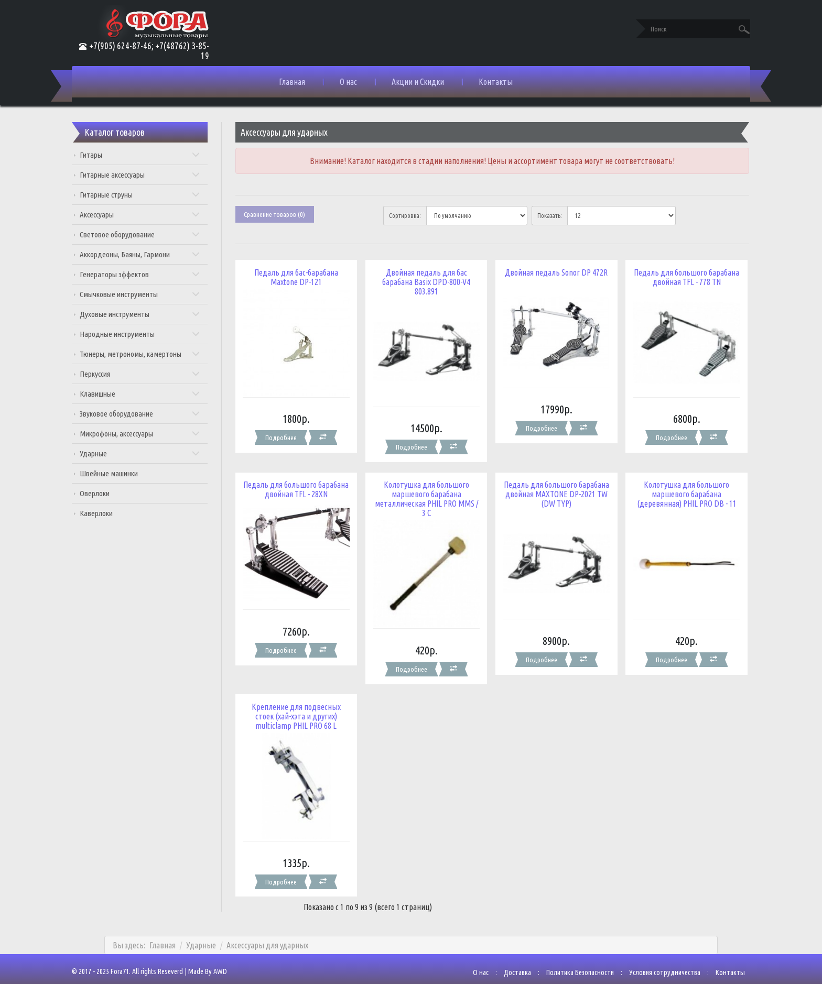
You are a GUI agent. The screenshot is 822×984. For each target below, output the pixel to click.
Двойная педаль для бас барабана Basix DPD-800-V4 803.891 (426, 281)
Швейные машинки (119, 473)
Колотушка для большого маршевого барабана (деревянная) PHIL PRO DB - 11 (678, 490)
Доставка (507, 960)
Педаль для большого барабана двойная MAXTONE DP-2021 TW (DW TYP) (552, 490)
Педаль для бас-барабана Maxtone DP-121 (300, 276)
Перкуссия (148, 373)
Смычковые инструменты (148, 294)
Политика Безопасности (569, 960)
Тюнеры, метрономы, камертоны (148, 353)
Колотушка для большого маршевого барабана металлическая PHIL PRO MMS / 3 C (426, 494)
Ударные (148, 453)
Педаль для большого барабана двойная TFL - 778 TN (678, 276)
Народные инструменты (148, 334)
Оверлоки (105, 493)
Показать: (547, 215)
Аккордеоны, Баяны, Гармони (148, 254)
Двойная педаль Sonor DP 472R (552, 272)
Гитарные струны (148, 194)
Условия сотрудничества (654, 960)
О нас (348, 81)
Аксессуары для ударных (267, 932)
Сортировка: (407, 215)
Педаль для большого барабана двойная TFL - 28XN (299, 485)
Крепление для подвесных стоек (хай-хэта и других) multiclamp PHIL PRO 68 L (299, 708)
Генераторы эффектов (148, 274)
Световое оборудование (148, 234)
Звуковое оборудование (148, 413)
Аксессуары (148, 214)
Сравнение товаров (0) (279, 214)
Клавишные (148, 393)
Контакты (496, 81)
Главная (292, 81)
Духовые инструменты (148, 314)
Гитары (148, 154)
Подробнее (284, 434)
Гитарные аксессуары (148, 174)
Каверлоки (106, 513)
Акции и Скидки (418, 81)
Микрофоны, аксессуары (148, 433)
